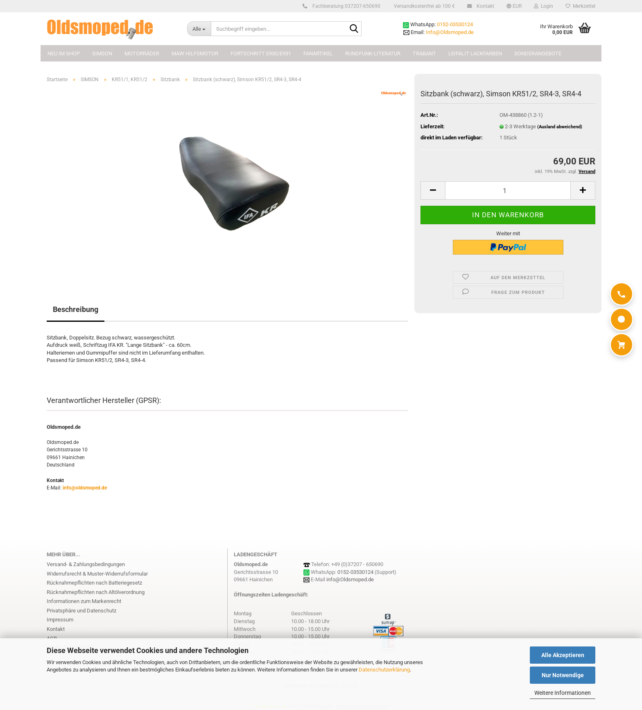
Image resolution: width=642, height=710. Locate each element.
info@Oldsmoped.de (350, 579)
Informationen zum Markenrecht (84, 601)
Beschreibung (75, 309)
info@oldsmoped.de (85, 488)
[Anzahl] (508, 190)
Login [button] (543, 6)
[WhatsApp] (621, 319)
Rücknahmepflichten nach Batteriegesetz (94, 583)
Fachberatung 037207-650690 (345, 6)
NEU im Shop (63, 53)
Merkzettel (580, 6)
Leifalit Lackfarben (475, 53)
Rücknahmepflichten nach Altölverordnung (96, 592)
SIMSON (102, 53)
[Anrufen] (621, 294)
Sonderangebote (537, 53)
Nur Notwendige (563, 675)
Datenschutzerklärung (384, 670)
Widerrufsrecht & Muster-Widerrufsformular (97, 574)
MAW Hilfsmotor (195, 53)
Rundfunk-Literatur (372, 53)
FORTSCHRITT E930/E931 (261, 53)
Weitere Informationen (562, 693)
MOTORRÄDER (141, 53)
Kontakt (484, 6)
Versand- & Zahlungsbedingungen (86, 564)
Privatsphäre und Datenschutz (81, 611)
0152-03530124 (455, 24)
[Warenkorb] (621, 344)
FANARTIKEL (318, 53)
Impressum (60, 620)
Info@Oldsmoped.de (450, 32)
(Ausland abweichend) (559, 127)
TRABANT (424, 53)
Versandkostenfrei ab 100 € (424, 6)
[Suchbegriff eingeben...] (199, 28)
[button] (514, 6)
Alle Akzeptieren (562, 655)
